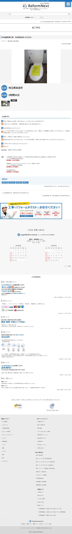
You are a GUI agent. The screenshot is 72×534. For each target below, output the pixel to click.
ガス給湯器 (4, 421)
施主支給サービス (42, 438)
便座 (3, 448)
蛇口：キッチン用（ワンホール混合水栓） (46, 461)
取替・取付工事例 (47, 21)
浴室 (3, 454)
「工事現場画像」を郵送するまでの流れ (47, 515)
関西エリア (35, 524)
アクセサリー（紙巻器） (41, 475)
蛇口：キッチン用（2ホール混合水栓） (45, 465)
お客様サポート (41, 421)
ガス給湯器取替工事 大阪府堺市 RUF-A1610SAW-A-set (15, 192)
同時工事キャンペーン (43, 434)
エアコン (4, 451)
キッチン (4, 438)
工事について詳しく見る (65, 328)
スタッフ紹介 (48, 524)
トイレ (3, 444)
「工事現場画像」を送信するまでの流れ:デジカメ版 (49, 508)
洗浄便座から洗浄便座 (41, 481)
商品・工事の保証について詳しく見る (63, 297)
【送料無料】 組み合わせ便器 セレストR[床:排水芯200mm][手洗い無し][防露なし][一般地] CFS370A (31, 157)
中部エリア (41, 524)
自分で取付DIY (39, 455)
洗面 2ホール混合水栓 (41, 471)
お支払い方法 (41, 502)
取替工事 (5, 182)
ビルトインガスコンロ (7, 434)
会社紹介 (23, 524)
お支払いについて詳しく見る (65, 313)
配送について (41, 505)
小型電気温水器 (5, 428)
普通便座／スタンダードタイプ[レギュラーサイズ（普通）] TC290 (23, 163)
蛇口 (3, 458)
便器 (52, 21)
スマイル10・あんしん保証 (44, 431)
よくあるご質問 (41, 498)
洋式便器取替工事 (11, 170)
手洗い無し (12, 182)
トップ (41, 21)
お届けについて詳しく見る (65, 359)
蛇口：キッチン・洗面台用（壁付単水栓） (46, 468)
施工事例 (40, 428)
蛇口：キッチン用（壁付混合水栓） (44, 458)
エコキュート (5, 424)
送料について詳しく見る (65, 374)
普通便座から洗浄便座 (41, 485)
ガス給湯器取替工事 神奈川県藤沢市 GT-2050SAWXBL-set (55, 195)
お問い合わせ (41, 448)
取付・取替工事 (41, 424)
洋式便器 (19, 182)
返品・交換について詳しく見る (64, 389)
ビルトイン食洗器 (6, 431)
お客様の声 (40, 441)
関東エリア (29, 524)
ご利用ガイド (41, 492)
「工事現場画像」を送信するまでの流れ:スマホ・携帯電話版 (51, 512)
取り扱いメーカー (42, 444)
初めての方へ (41, 495)
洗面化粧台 (4, 441)
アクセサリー (5, 461)
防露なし (25, 182)
